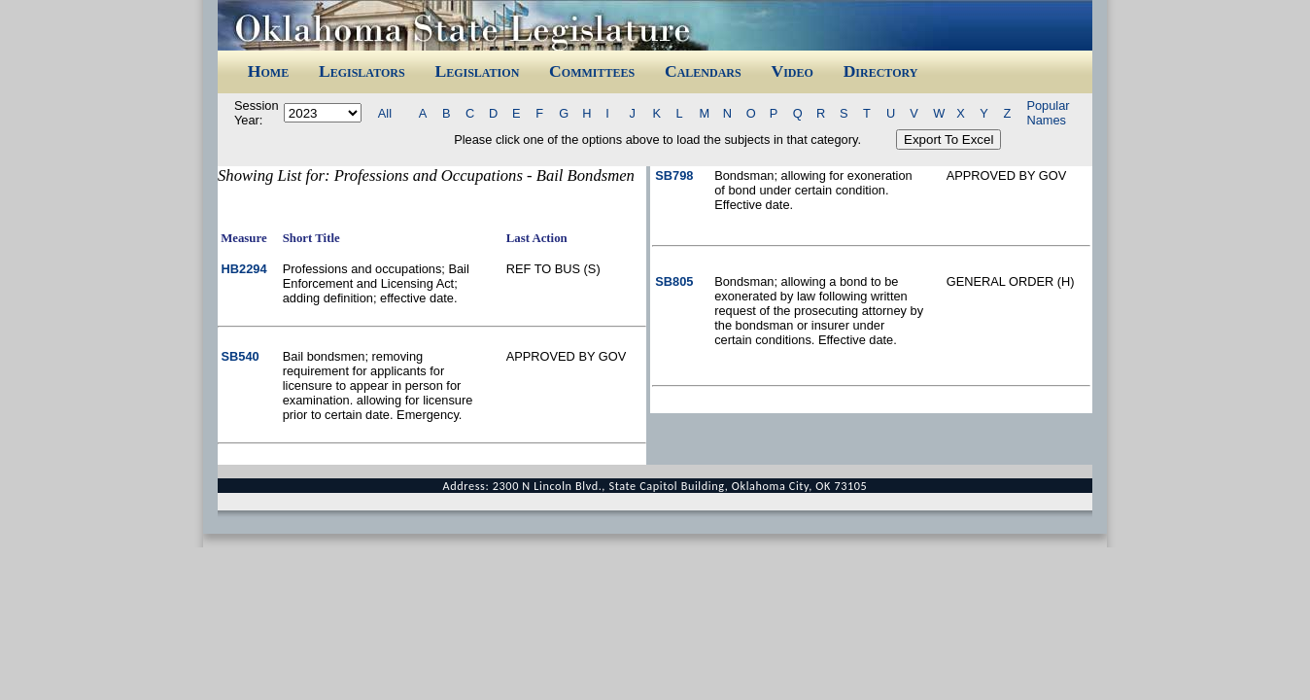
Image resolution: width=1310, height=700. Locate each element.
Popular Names (1047, 112)
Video (791, 71)
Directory (881, 71)
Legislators (362, 71)
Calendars (703, 71)
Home (268, 71)
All (385, 113)
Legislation (476, 71)
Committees (592, 71)
